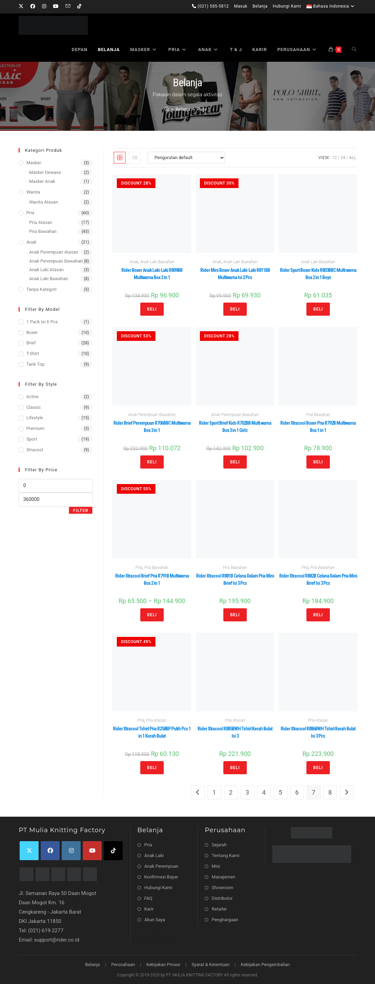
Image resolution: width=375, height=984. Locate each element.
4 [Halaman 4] (264, 792)
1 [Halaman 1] (214, 792)
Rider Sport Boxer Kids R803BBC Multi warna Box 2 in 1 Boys (318, 273)
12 (334, 157)
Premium (35, 428)
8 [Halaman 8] (330, 792)
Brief (31, 342)
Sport (31, 439)
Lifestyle (34, 417)
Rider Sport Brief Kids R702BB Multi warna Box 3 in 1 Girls (235, 426)
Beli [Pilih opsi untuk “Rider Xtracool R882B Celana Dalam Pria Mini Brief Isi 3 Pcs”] (318, 614)
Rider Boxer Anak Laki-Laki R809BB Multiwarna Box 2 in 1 (151, 273)
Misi (216, 866)
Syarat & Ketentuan (211, 964)
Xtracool (34, 449)
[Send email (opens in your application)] (68, 6)
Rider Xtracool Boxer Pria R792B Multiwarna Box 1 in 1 (318, 426)
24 (343, 157)
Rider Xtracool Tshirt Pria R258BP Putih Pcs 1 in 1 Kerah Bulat (152, 732)
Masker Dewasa (45, 172)
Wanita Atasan (43, 202)
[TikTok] (79, 6)
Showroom (222, 887)
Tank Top (35, 364)
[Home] (166, 109)
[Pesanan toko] (186, 158)
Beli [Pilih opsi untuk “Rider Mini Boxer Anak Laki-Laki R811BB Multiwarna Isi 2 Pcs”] (235, 309)
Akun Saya (154, 919)
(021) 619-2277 (46, 930)
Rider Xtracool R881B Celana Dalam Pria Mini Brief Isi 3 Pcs (235, 579)
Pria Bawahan (318, 414)
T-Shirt (32, 353)
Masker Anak (42, 181)
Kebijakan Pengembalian (265, 964)
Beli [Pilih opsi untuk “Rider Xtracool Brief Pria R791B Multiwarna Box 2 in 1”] (152, 614)
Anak (134, 261)
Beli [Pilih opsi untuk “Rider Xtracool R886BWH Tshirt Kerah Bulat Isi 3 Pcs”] (318, 767)
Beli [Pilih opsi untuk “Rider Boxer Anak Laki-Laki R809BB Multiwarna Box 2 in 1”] (152, 309)
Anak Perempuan (161, 866)
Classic (33, 407)
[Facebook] (33, 6)
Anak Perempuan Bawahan (152, 414)
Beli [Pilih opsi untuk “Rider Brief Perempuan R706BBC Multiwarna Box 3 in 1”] (152, 462)
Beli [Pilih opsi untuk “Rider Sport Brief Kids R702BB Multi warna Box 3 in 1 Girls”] (235, 462)
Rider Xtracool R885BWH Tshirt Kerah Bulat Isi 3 (234, 732)
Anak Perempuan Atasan (53, 252)
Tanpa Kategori (41, 289)
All (352, 157)
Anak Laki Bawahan (157, 261)
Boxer (32, 332)
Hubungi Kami (287, 6)
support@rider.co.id (56, 940)
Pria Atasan (156, 720)
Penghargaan (225, 919)
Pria (138, 567)
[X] (23, 6)
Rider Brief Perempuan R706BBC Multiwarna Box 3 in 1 (152, 426)
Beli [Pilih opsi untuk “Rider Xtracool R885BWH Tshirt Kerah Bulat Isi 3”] (235, 767)
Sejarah (219, 844)
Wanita (33, 192)
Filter (80, 510)
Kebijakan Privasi (163, 964)
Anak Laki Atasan (46, 269)
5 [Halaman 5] (280, 792)
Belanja (260, 6)
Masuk (240, 6)
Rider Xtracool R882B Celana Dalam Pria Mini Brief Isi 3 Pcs (318, 579)
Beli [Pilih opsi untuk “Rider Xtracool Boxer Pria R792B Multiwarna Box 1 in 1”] (318, 462)
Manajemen (223, 876)
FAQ (148, 898)
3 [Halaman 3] (247, 792)
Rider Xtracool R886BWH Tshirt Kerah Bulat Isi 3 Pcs (318, 732)
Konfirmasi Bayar (161, 876)
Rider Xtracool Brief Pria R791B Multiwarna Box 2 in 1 (152, 579)
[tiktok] (113, 850)
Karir (149, 909)
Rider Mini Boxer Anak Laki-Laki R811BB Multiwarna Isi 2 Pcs (235, 273)
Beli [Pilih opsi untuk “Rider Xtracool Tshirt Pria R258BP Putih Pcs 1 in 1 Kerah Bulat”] (152, 767)
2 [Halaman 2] (231, 792)
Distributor (222, 898)
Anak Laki (154, 855)
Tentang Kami (225, 855)
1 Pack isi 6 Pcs (42, 321)
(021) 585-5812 (210, 6)
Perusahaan (123, 964)
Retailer (219, 909)
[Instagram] (44, 6)
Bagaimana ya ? (156, 936)
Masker (33, 162)
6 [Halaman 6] (297, 792)
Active (32, 396)
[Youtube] (56, 6)
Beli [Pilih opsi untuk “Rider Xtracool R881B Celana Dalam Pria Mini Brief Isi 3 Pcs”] (235, 614)
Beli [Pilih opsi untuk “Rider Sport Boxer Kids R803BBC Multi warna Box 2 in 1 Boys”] (318, 309)
